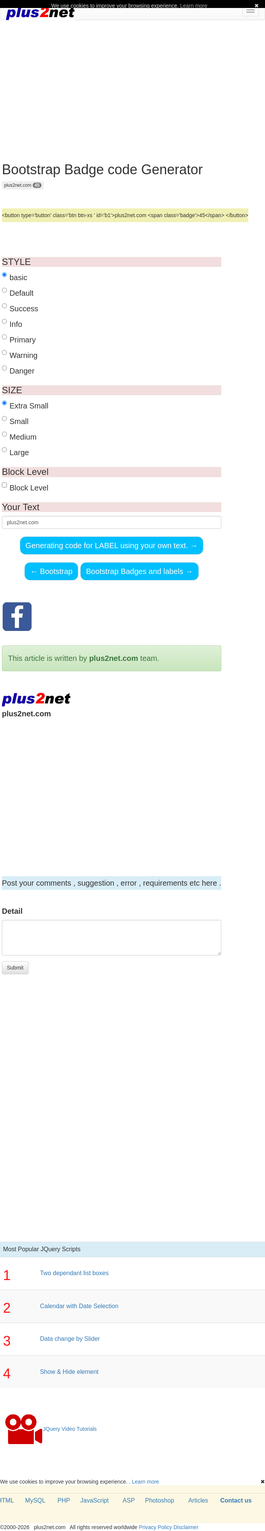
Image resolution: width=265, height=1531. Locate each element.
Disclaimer (185, 1527)
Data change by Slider (70, 1338)
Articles (198, 1500)
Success (20, 308)
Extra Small (25, 405)
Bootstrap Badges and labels (139, 571)
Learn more (145, 1482)
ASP (129, 1500)
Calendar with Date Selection (79, 1306)
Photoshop (160, 1500)
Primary (19, 339)
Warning (20, 354)
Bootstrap (51, 571)
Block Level (25, 487)
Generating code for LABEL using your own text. (111, 545)
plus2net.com (22, 185)
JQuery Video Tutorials (51, 1429)
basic (14, 277)
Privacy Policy (155, 1527)
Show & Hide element (69, 1372)
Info (12, 323)
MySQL (35, 1500)
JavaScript (94, 1500)
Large (15, 452)
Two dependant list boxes (74, 1273)
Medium (19, 436)
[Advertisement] (132, 80)
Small (15, 421)
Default (17, 292)
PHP (63, 1500)
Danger (18, 370)
